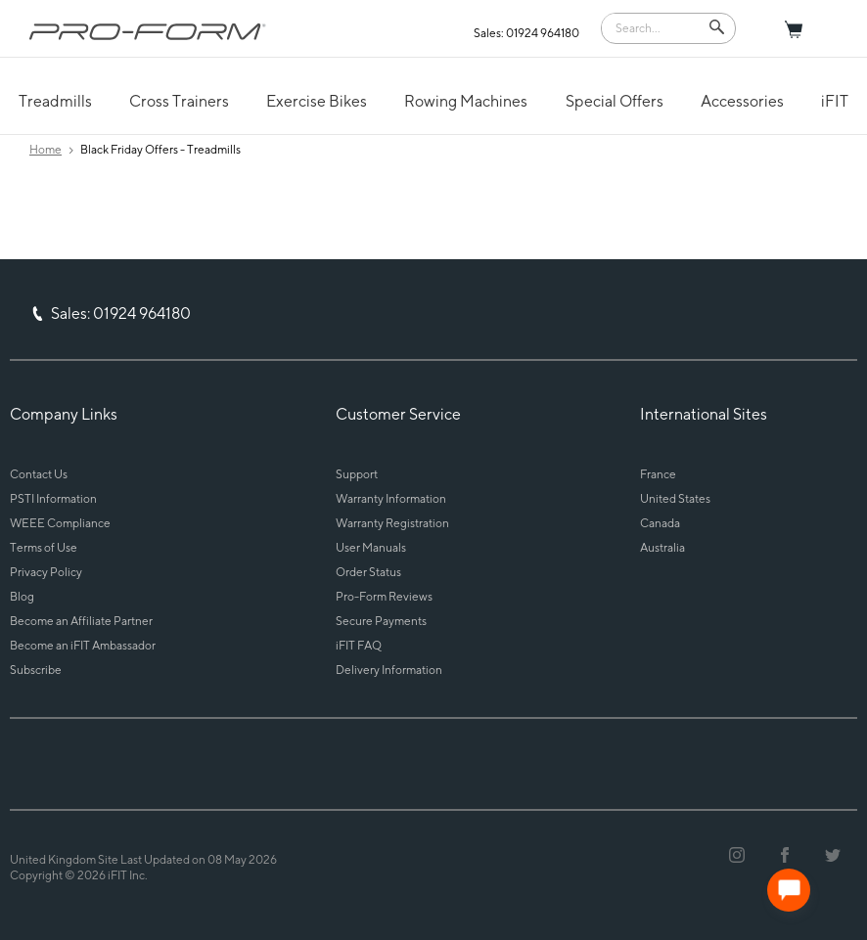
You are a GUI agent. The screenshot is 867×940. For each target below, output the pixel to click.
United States (675, 498)
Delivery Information (389, 669)
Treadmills (55, 101)
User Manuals (371, 547)
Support (357, 474)
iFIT (834, 101)
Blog (22, 596)
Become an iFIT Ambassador (83, 645)
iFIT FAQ (359, 645)
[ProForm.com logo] (147, 31)
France (658, 474)
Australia (662, 547)
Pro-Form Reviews (384, 596)
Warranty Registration (392, 522)
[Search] (654, 27)
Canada (660, 522)
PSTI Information (53, 498)
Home (45, 149)
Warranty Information (391, 498)
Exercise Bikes (316, 101)
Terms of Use (43, 547)
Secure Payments (381, 620)
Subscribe (36, 669)
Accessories (742, 101)
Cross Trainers (179, 101)
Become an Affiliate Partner (81, 620)
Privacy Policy (46, 571)
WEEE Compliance (60, 522)
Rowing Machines (465, 101)
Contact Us (39, 474)
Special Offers (614, 101)
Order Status (368, 571)
